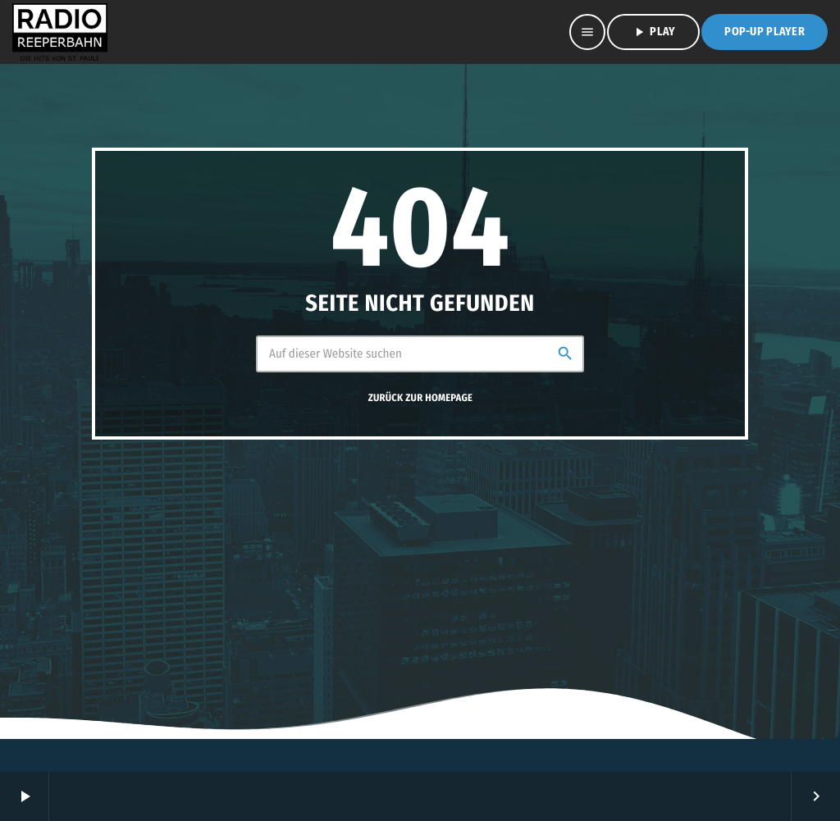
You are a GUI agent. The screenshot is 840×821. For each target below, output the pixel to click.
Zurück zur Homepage (420, 398)
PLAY (653, 32)
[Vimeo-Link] (59, 32)
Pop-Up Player (764, 32)
